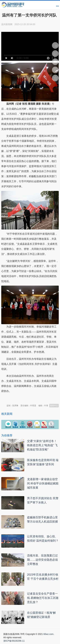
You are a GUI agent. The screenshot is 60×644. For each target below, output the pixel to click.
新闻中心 (54, 405)
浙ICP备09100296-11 (14, 641)
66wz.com (48, 634)
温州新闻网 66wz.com (26, 398)
